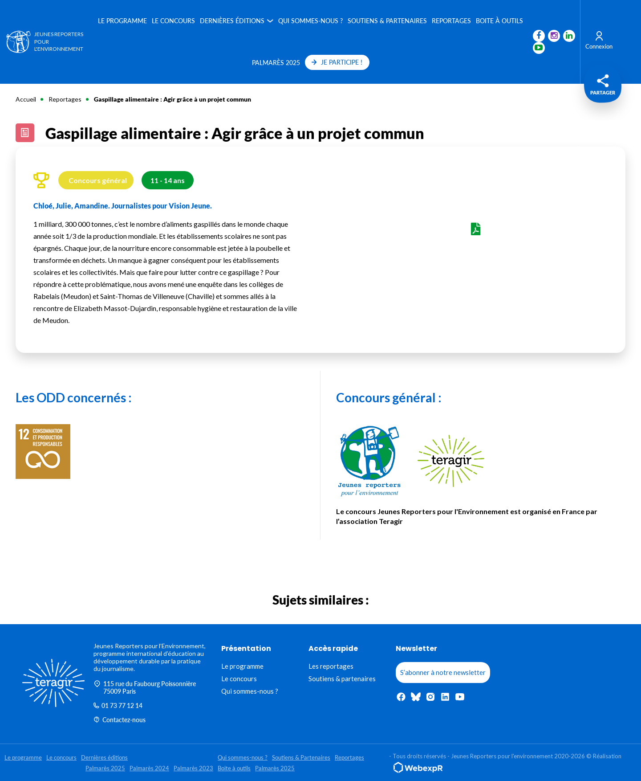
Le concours (173, 21)
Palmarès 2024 (149, 768)
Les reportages (330, 666)
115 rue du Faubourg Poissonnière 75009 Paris (144, 687)
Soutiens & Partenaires (387, 21)
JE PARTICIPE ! (336, 62)
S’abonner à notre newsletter (443, 672)
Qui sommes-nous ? (310, 21)
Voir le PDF (476, 238)
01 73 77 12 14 (117, 705)
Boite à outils (499, 21)
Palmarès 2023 (193, 768)
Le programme (122, 21)
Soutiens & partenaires (342, 679)
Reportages (451, 21)
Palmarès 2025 (276, 62)
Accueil (26, 99)
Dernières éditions (232, 21)
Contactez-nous (119, 720)
